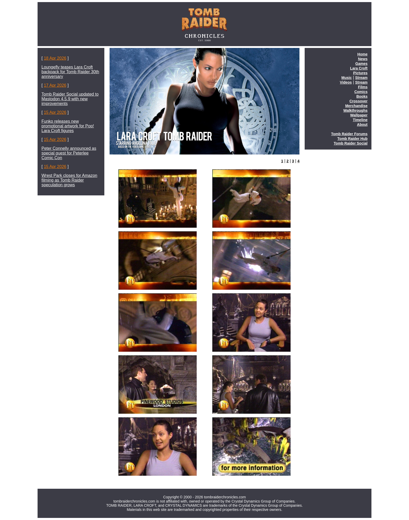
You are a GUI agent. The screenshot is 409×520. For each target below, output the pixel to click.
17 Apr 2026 (55, 85)
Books (362, 96)
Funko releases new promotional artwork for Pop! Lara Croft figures (67, 126)
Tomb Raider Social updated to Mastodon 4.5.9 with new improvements (70, 99)
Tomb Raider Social (351, 143)
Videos (346, 82)
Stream (361, 78)
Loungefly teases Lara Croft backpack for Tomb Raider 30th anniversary (70, 72)
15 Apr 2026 (55, 112)
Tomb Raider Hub (352, 139)
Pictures (360, 73)
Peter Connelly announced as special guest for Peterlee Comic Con (68, 153)
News (363, 59)
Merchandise (356, 106)
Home (362, 54)
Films (363, 87)
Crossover (359, 101)
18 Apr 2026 (55, 58)
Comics (361, 92)
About (362, 124)
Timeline (360, 120)
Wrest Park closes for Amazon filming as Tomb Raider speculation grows (69, 180)
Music (346, 78)
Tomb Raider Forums (349, 134)
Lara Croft (359, 68)
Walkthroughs (355, 110)
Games (361, 63)
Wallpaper (359, 115)
